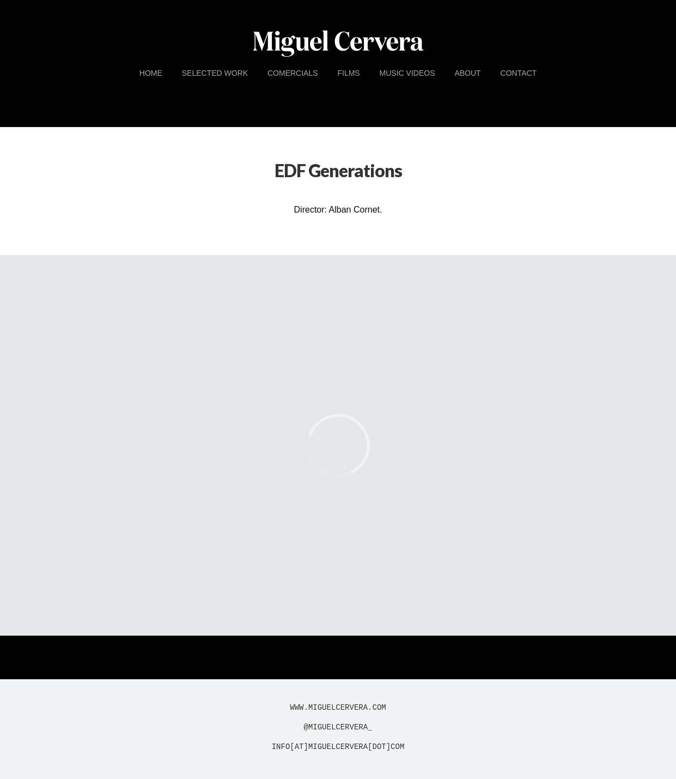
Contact (519, 73)
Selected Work (215, 73)
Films (348, 73)
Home (150, 73)
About (467, 73)
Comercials (292, 73)
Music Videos (407, 73)
